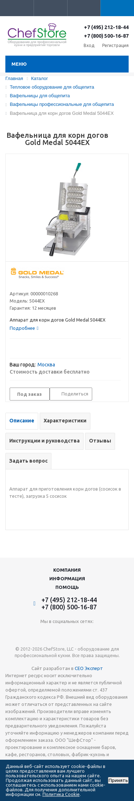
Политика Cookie (61, 794)
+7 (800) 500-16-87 (106, 35)
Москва (46, 364)
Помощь (67, 587)
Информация (67, 578)
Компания (67, 569)
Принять (118, 780)
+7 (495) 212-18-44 (106, 27)
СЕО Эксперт (89, 668)
